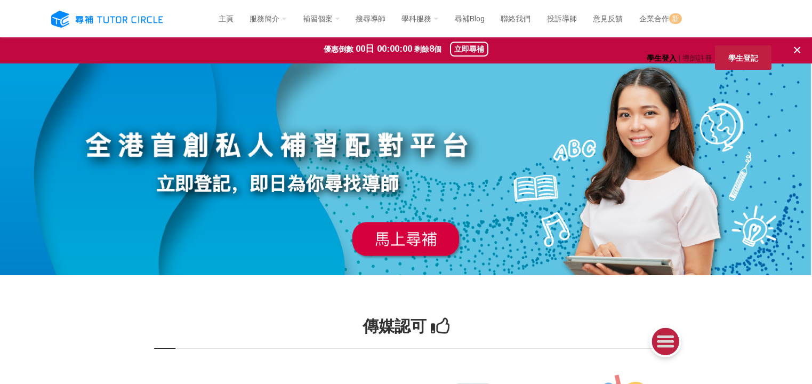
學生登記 (743, 58)
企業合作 (660, 18)
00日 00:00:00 (384, 49)
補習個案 (318, 18)
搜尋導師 (370, 18)
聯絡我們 (515, 18)
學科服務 (416, 18)
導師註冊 (697, 58)
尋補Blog (470, 18)
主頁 (226, 18)
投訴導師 (562, 18)
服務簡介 (264, 18)
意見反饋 (608, 18)
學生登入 (662, 58)
